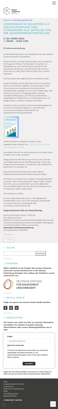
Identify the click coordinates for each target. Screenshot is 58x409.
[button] (4, 405)
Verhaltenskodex (11, 394)
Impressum (9, 386)
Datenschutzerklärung (14, 389)
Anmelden (29, 363)
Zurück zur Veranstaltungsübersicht (18, 20)
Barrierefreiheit (10, 396)
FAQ (5, 382)
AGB (5, 391)
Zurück (8, 240)
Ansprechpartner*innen (14, 384)
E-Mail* (10, 336)
